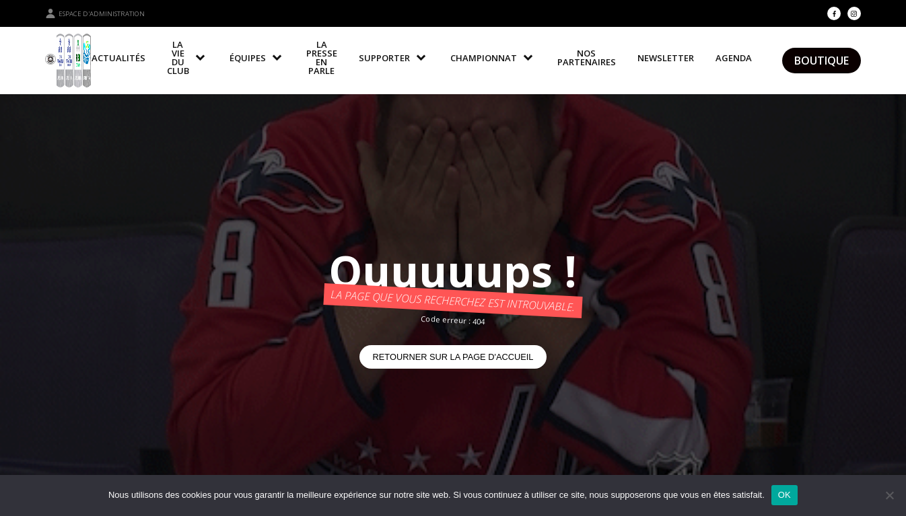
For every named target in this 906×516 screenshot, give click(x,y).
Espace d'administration (95, 13)
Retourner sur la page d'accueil (453, 357)
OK (784, 495)
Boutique (821, 60)
